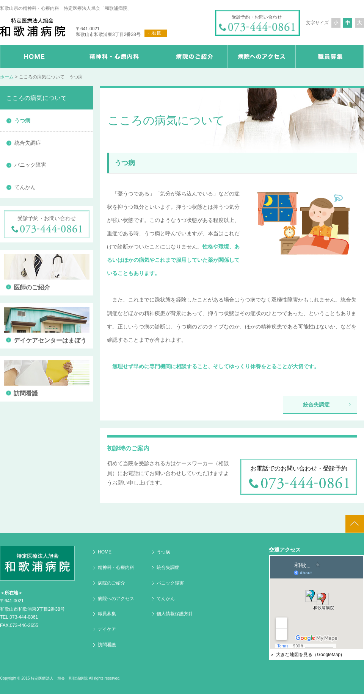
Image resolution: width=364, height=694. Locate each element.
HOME (104, 552)
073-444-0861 (23, 617)
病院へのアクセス (116, 598)
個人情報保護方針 (175, 613)
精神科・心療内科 (116, 567)
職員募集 (107, 613)
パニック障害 (30, 165)
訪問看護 (107, 644)
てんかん (25, 187)
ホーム (7, 77)
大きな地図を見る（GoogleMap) (309, 654)
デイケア (107, 629)
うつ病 (22, 120)
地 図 (156, 33)
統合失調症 (316, 405)
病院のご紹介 (111, 583)
